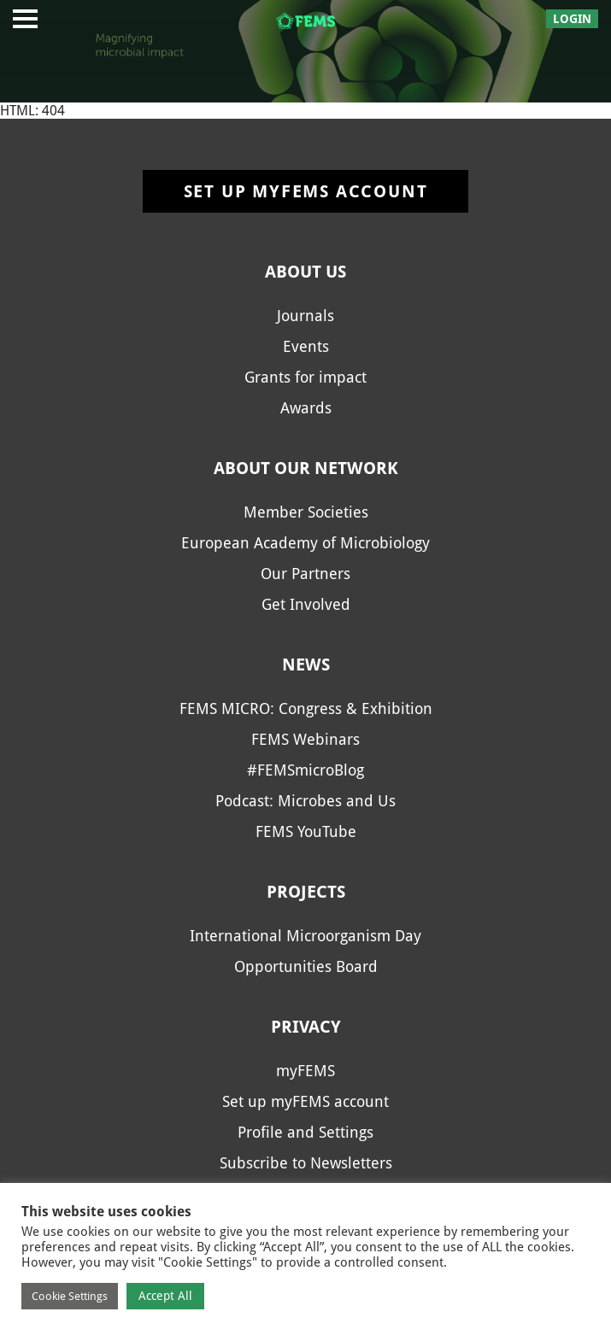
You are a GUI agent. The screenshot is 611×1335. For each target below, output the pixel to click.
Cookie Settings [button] (70, 1296)
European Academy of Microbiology (305, 543)
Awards (306, 408)
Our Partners (305, 574)
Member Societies (306, 512)
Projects (306, 891)
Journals (305, 316)
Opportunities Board (306, 966)
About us (305, 271)
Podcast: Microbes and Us (305, 801)
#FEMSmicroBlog (305, 770)
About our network (306, 468)
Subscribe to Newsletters (306, 1163)
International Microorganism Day (305, 936)
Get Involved (305, 604)
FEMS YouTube (306, 831)
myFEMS (305, 1071)
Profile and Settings (305, 1132)
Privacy (306, 1026)
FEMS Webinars (305, 739)
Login (572, 19)
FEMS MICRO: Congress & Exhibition (305, 708)
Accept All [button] (165, 1296)
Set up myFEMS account (306, 191)
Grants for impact (305, 377)
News (306, 664)
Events (306, 346)
